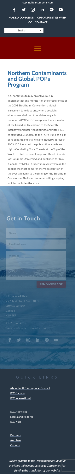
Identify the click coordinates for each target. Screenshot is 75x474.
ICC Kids (15, 421)
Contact (41, 22)
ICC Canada (17, 393)
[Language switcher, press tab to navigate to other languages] (23, 30)
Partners (15, 435)
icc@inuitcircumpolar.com (38, 2)
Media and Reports (21, 416)
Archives (15, 440)
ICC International (20, 398)
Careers (15, 445)
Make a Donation (21, 17)
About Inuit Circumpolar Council (30, 388)
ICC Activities (18, 411)
